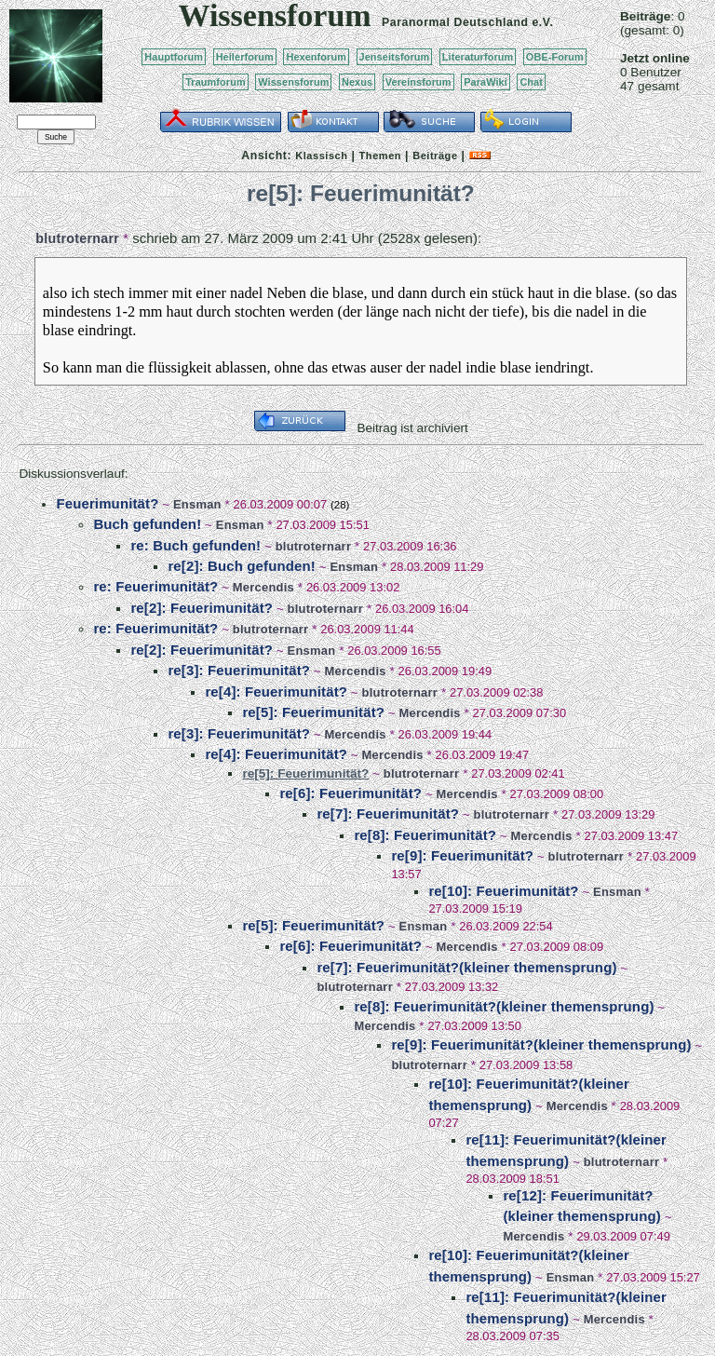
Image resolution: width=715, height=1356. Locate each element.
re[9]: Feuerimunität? (462, 855)
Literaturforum (477, 56)
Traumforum (215, 82)
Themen (380, 155)
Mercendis (263, 587)
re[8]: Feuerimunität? (425, 835)
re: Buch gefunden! (195, 545)
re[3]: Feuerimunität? (239, 670)
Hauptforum (173, 56)
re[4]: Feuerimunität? (276, 691)
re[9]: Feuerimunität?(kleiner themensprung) (541, 1044)
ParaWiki (485, 82)
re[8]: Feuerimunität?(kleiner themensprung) (504, 1006)
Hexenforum (316, 56)
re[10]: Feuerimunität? (503, 891)
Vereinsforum (418, 82)
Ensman (197, 504)
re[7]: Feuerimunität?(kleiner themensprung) (466, 967)
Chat (531, 82)
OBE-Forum (555, 56)
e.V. (542, 22)
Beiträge (434, 155)
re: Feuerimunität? (155, 586)
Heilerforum (245, 56)
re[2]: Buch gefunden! (242, 566)
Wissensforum (293, 82)
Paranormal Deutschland (455, 22)
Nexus (357, 82)
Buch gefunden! (147, 524)
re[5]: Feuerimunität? (313, 712)
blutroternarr (77, 238)
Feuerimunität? (107, 503)
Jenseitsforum (394, 56)
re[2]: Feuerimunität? (201, 608)
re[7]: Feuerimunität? (388, 813)
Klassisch (321, 155)
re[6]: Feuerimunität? (350, 793)
